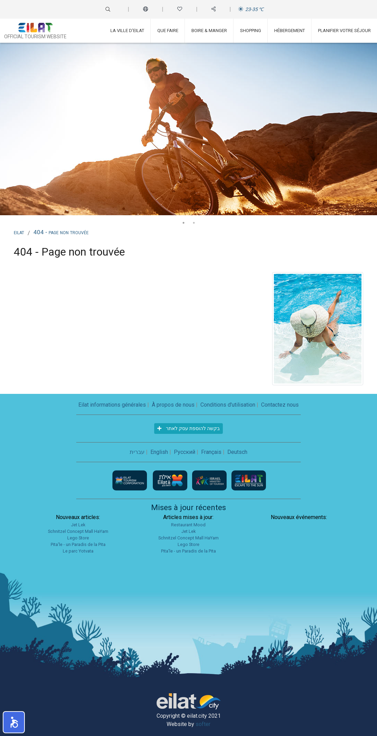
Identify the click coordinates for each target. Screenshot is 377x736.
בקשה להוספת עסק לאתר (188, 428)
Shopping (250, 30)
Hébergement (289, 30)
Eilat (19, 232)
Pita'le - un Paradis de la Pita (78, 544)
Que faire (167, 30)
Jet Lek (78, 524)
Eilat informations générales (112, 404)
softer (203, 724)
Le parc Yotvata (78, 551)
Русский (184, 452)
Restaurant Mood (188, 524)
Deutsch (237, 452)
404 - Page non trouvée (61, 232)
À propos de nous (173, 404)
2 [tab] (193, 222)
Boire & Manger (209, 30)
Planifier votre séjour (344, 30)
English (159, 452)
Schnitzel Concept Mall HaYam (78, 531)
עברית (137, 452)
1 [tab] (183, 222)
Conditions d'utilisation (227, 404)
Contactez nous (280, 404)
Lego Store (78, 537)
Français (211, 452)
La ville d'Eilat (127, 30)
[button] (13, 722)
